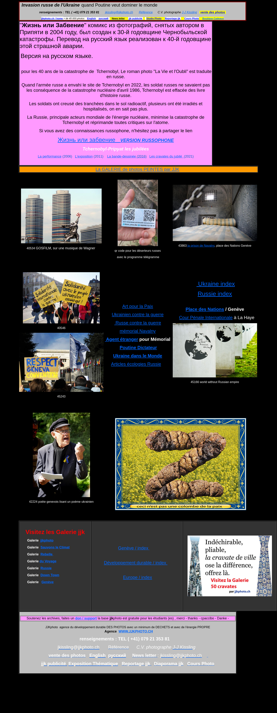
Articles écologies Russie (136, 364)
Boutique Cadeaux (213, 18)
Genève (47, 582)
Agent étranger (121, 339)
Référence (146, 12)
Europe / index (137, 577)
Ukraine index (216, 283)
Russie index (215, 293)
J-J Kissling (189, 12)
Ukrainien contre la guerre (138, 314)
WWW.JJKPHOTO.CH (136, 631)
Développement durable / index (135, 562)
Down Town (50, 575)
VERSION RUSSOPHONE (147, 140)
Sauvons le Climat (55, 547)
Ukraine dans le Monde (137, 355)
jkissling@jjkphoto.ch (119, 12)
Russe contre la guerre (137, 322)
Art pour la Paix (137, 306)
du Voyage (48, 561)
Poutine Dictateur (138, 347)
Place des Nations (204, 309)
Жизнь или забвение (89, 139)
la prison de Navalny (200, 245)
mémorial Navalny (138, 331)
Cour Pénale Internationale (206, 317)
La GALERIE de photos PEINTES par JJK (137, 169)
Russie (46, 568)
